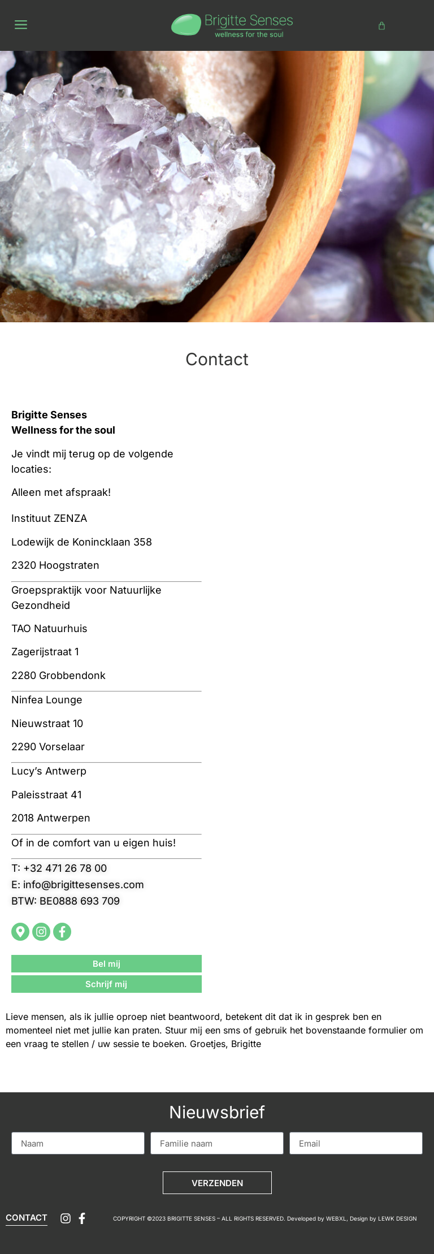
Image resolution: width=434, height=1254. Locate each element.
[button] (20, 25)
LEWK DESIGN (397, 1218)
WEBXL (336, 1218)
